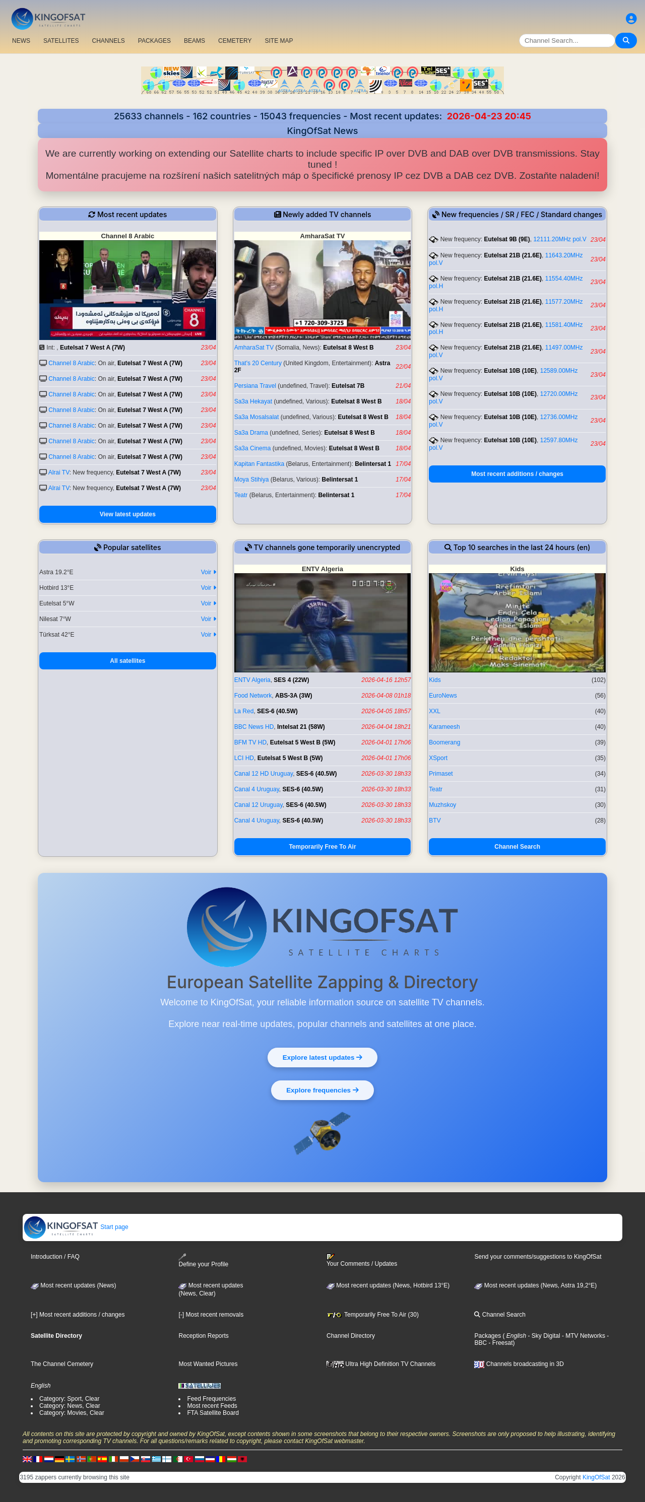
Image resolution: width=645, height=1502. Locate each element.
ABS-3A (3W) (293, 695)
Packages (487, 1335)
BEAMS (194, 40)
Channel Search (517, 846)
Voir (208, 572)
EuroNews (443, 695)
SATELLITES (61, 40)
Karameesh (444, 726)
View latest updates (128, 514)
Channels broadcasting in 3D (518, 1364)
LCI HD (244, 758)
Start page (75, 1227)
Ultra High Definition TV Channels (381, 1364)
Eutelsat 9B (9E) (507, 239)
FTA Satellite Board (213, 1412)
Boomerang (444, 742)
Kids (434, 680)
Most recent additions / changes (517, 473)
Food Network (253, 695)
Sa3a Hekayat (253, 401)
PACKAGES (154, 40)
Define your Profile (203, 1260)
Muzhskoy (442, 804)
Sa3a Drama (251, 432)
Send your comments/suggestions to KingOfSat (537, 1256)
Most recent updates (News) (73, 1285)
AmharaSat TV (254, 347)
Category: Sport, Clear (69, 1398)
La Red (244, 711)
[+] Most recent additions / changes (77, 1314)
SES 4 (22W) (291, 680)
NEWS (21, 40)
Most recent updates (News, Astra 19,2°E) (535, 1285)
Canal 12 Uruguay (258, 804)
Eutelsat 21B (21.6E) (513, 255)
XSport (438, 758)
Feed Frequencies (211, 1398)
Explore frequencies (322, 1089)
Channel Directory (351, 1335)
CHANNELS (108, 40)
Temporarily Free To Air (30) (373, 1314)
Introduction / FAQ (55, 1256)
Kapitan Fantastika (259, 463)
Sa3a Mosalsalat (256, 417)
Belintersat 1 (373, 463)
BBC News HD (254, 726)
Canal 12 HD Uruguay (263, 773)
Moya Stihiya (251, 479)
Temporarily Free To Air (322, 846)
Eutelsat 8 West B (348, 347)
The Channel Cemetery (62, 1364)
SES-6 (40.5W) (277, 711)
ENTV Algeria (252, 680)
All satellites (127, 660)
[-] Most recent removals (210, 1314)
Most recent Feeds (212, 1405)
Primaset (441, 773)
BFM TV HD (250, 742)
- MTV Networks (582, 1335)
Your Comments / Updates (362, 1260)
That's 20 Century (258, 363)
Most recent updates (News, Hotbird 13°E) (388, 1285)
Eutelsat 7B (348, 385)
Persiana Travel (255, 385)
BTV (434, 820)
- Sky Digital (543, 1335)
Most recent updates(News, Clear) (210, 1289)
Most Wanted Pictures (207, 1364)
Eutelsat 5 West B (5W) (303, 742)
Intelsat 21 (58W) (301, 726)
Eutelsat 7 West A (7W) (92, 347)
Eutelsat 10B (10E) (510, 370)
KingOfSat (596, 1477)
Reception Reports (203, 1335)
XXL (434, 711)
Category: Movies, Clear (71, 1412)
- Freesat (499, 1342)
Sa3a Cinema (252, 448)
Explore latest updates (322, 1056)
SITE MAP (279, 40)
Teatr (241, 495)
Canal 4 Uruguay (256, 789)
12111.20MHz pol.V (559, 239)
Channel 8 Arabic (71, 363)
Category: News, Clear (69, 1405)
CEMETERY (234, 40)
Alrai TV (59, 472)
